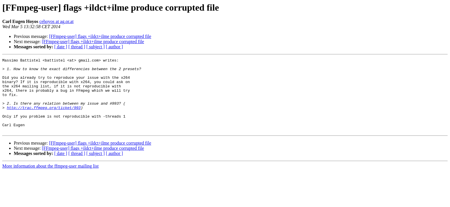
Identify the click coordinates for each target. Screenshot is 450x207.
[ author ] (114, 46)
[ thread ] (76, 46)
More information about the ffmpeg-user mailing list (50, 180)
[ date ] (60, 46)
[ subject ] (95, 46)
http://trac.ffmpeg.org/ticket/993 (44, 117)
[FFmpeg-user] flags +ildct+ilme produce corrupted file (100, 36)
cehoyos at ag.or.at (56, 21)
